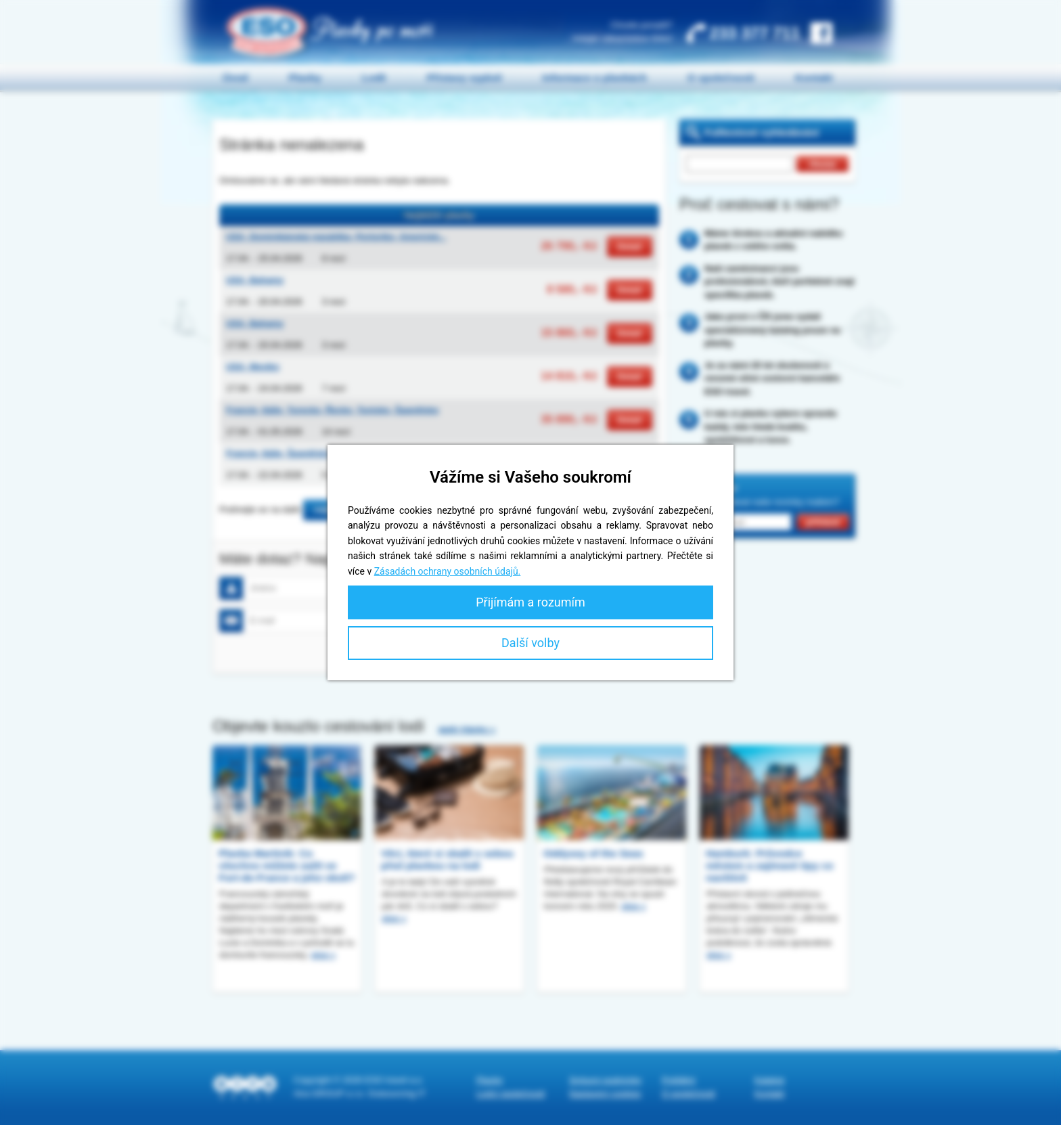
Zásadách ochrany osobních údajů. (447, 571)
